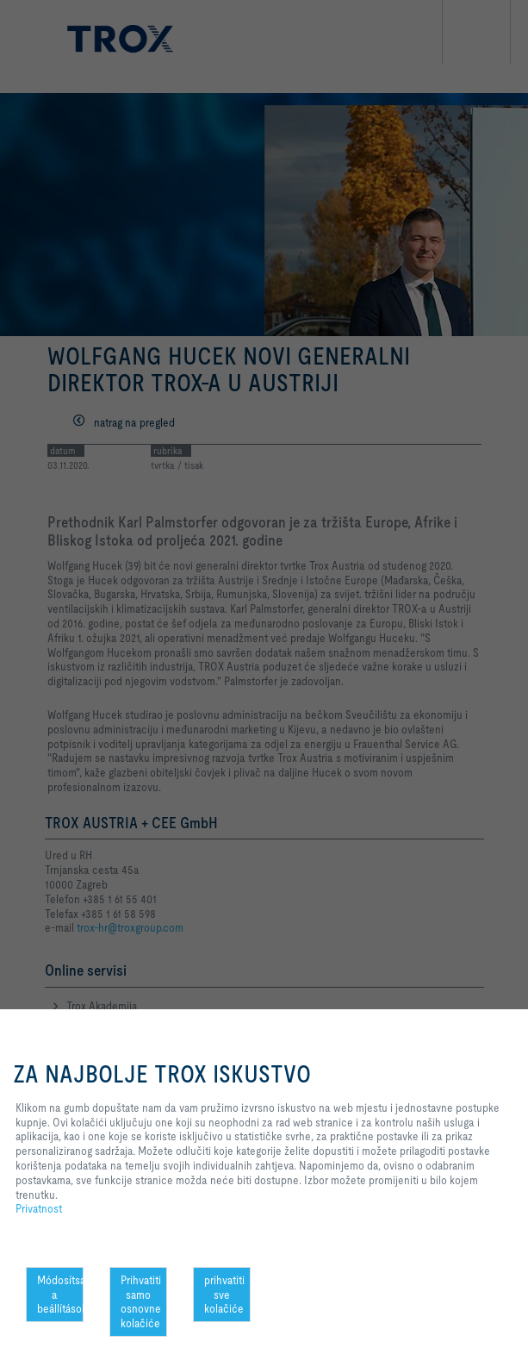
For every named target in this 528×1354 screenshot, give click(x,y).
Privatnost (39, 1208)
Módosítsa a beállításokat (60, 1294)
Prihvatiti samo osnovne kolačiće (141, 1301)
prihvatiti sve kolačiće (224, 1294)
